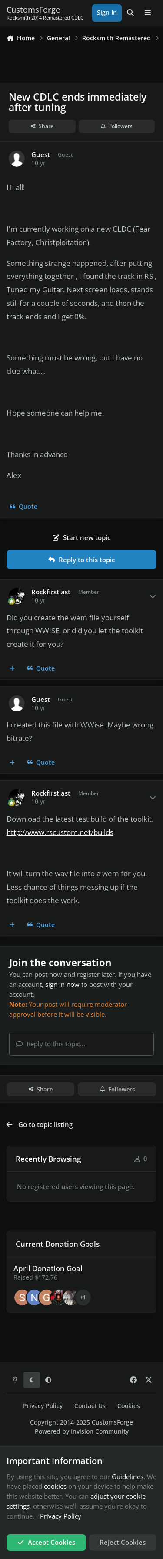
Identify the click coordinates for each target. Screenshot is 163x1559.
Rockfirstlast (50, 592)
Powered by (82, 1431)
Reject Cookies (123, 1542)
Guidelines (127, 1476)
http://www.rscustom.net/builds (60, 832)
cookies (55, 1486)
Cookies (128, 1406)
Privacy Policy (43, 1406)
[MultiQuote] (12, 668)
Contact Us (90, 1406)
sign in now (62, 984)
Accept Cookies (46, 1542)
